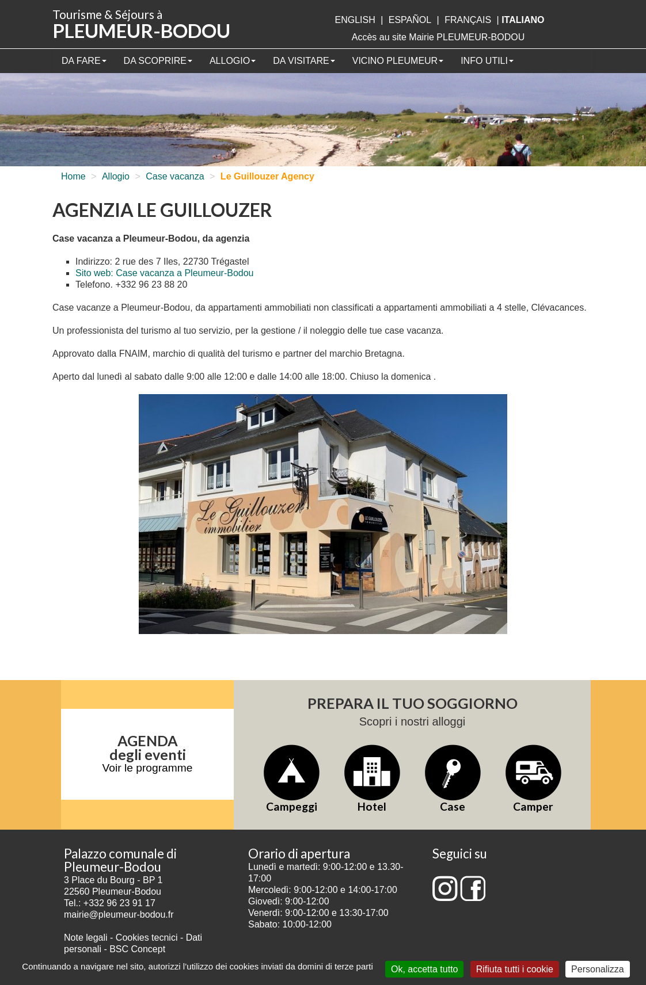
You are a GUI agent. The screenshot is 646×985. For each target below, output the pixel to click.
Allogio (233, 61)
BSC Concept (137, 949)
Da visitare (304, 61)
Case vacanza (175, 176)
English (355, 20)
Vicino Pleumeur (397, 61)
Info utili (487, 61)
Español (410, 20)
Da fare (84, 61)
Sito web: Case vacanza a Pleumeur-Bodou (164, 273)
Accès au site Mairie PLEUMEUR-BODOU (438, 37)
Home (73, 176)
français (467, 20)
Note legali (87, 937)
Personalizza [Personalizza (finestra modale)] (597, 969)
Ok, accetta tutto (424, 969)
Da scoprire (158, 61)
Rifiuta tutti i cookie (514, 969)
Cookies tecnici (148, 937)
